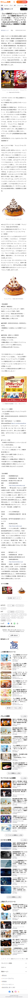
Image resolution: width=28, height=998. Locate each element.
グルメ (11, 5)
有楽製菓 (3, 620)
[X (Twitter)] (11, 623)
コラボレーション (5, 617)
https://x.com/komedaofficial (18, 423)
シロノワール (23, 614)
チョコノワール (19, 611)
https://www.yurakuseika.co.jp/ (17, 485)
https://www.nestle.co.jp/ (15, 526)
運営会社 (4, 975)
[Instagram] (15, 992)
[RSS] (18, 992)
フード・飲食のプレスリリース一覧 (15, 958)
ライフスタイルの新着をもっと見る (14, 835)
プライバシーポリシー (7, 984)
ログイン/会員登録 (22, 2)
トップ (2, 958)
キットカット (15, 614)
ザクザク (14, 617)
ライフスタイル (19, 605)
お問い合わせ (14, 635)
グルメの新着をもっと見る (14, 773)
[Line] (14, 623)
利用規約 (4, 981)
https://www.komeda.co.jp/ (16, 561)
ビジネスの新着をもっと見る (14, 897)
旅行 (15, 5)
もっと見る (23, 716)
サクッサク (20, 617)
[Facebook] (8, 623)
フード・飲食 (11, 605)
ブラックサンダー (5, 614)
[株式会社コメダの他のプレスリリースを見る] (23, 9)
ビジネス (3, 608)
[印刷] (17, 623)
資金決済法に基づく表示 (8, 987)
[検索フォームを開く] (14, 2)
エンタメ (6, 5)
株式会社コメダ (5, 30)
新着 (2, 5)
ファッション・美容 (22, 5)
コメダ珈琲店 (11, 611)
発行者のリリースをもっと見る (14, 708)
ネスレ (9, 620)
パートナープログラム (7, 978)
